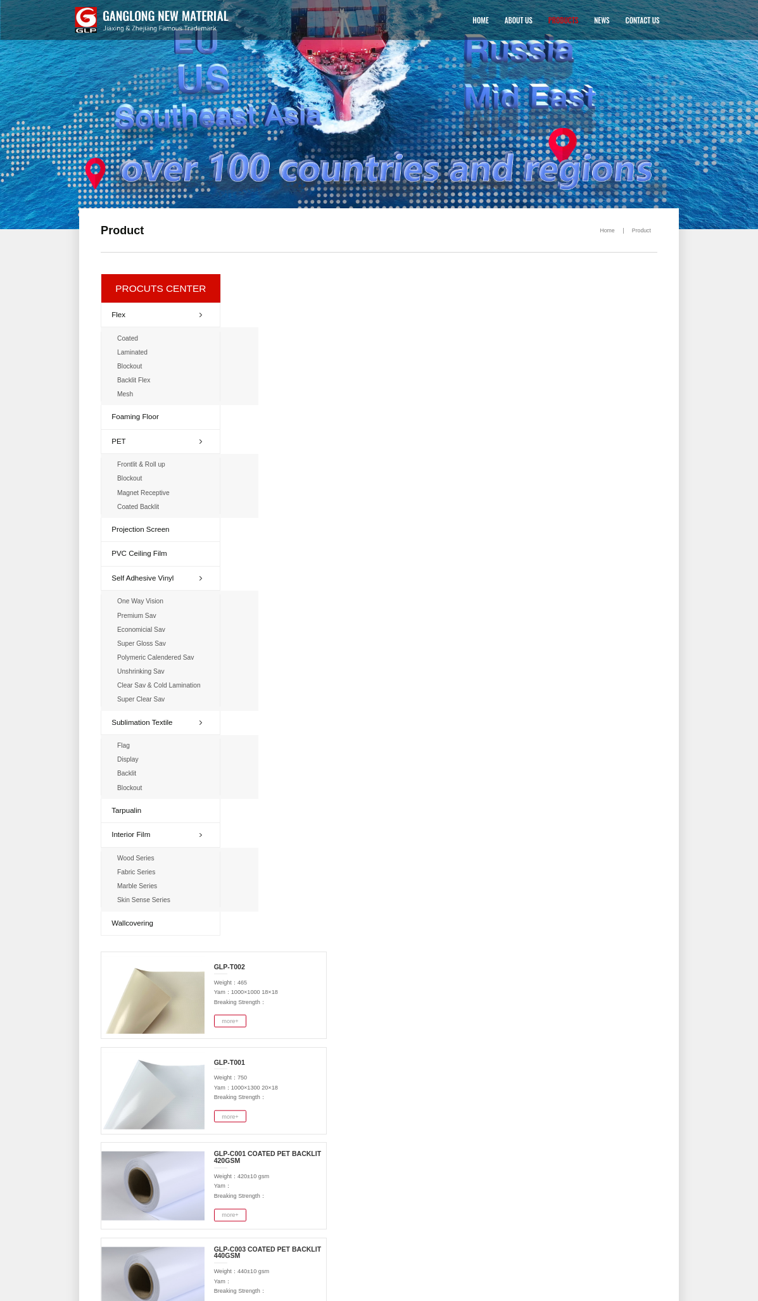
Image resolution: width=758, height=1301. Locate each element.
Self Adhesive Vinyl (158, 577)
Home (604, 228)
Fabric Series (138, 868)
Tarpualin (129, 807)
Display (130, 756)
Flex (158, 315)
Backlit (129, 770)
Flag (126, 742)
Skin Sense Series (145, 896)
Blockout (132, 366)
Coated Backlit (140, 506)
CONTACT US (638, 20)
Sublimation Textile (158, 720)
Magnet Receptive (145, 492)
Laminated (134, 352)
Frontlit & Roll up (143, 464)
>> (646, 694)
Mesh (127, 394)
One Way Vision (142, 600)
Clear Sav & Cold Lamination (160, 683)
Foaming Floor (137, 416)
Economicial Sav (143, 628)
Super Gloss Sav (143, 641)
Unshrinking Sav (143, 669)
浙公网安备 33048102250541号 (71, 1289)
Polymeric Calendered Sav (157, 655)
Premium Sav (139, 614)
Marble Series (139, 882)
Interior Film (158, 831)
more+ (364, 337)
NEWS (597, 20)
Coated (130, 339)
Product (638, 228)
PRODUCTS (558, 20)
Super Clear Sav (143, 697)
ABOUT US (513, 20)
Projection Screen (143, 528)
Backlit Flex (136, 380)
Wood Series (138, 855)
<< (548, 694)
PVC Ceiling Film (141, 552)
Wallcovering (135, 918)
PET (158, 440)
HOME (476, 20)
